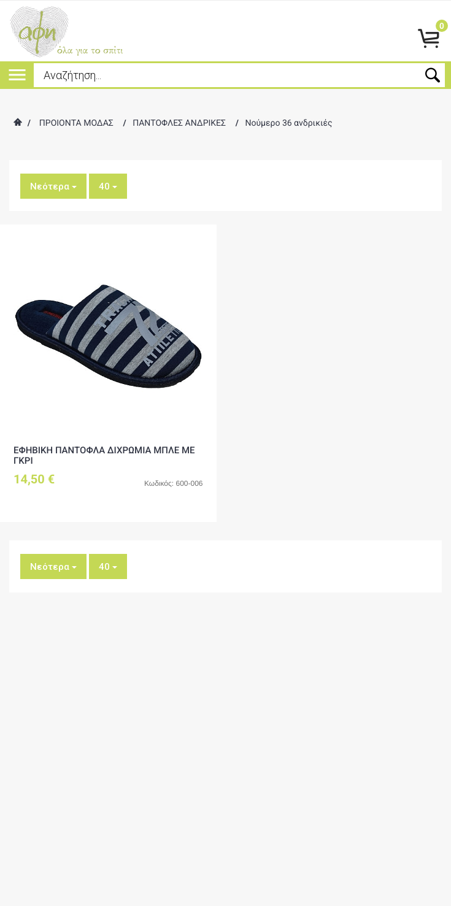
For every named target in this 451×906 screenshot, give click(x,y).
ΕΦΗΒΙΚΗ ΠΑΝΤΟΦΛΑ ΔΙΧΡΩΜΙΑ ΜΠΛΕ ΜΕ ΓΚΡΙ (104, 455)
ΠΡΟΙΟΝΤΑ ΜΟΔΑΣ (76, 123)
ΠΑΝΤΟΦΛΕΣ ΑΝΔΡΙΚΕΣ (179, 123)
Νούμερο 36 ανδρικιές (288, 123)
